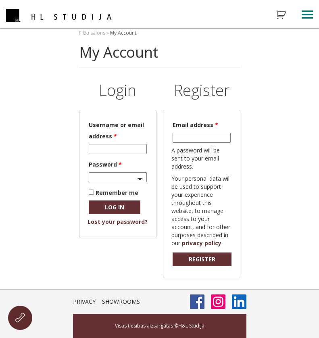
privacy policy (201, 243)
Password (105, 164)
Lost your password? (118, 221)
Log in (114, 207)
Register (202, 259)
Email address (195, 125)
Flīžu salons (92, 32)
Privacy (84, 301)
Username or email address (116, 130)
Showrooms (121, 301)
